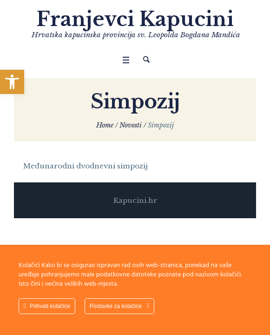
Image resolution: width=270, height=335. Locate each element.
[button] (12, 82)
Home (104, 125)
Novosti (130, 125)
